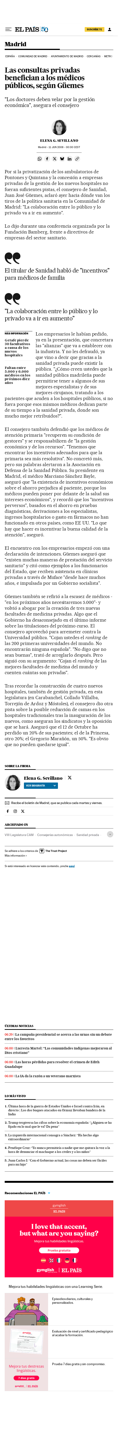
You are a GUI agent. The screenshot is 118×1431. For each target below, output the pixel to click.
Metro (108, 56)
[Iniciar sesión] (109, 29)
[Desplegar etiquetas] (110, 834)
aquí (72, 866)
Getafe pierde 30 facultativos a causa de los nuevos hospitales (17, 348)
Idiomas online (59, 1208)
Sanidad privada (87, 835)
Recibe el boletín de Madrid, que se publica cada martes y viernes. (56, 803)
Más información (16, 855)
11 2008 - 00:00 (64, 147)
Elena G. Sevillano (59, 140)
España (10, 56)
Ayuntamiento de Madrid (67, 56)
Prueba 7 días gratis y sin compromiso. (78, 1364)
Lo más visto (15, 1096)
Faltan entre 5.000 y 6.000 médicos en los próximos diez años (17, 375)
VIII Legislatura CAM (19, 835)
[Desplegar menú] (8, 29)
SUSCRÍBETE (94, 29)
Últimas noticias (19, 1026)
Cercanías (93, 56)
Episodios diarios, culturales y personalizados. (72, 1300)
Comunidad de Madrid (32, 56)
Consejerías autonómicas (55, 835)
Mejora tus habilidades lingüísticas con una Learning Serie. (56, 1286)
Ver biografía (41, 785)
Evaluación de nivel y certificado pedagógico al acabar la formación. (82, 1333)
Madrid (15, 44)
